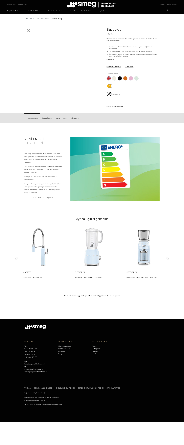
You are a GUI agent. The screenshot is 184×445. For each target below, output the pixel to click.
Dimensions (129, 67)
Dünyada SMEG (11, 4)
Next (168, 281)
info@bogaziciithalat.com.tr (35, 387)
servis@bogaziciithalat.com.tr (35, 395)
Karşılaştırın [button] (113, 94)
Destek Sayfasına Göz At (33, 393)
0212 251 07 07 (30, 372)
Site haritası (113, 411)
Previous (16, 281)
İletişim (162, 4)
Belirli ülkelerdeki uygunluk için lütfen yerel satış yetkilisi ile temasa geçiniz (92, 319)
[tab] (32, 141)
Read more (110, 60)
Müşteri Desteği (172, 4)
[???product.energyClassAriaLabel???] (109, 86)
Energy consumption (114, 67)
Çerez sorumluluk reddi (91, 411)
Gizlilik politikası (65, 411)
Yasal (27, 411)
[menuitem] (14, 11)
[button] (29, 30)
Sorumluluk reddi (43, 411)
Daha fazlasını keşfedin (43, 221)
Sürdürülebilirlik (22, 4)
